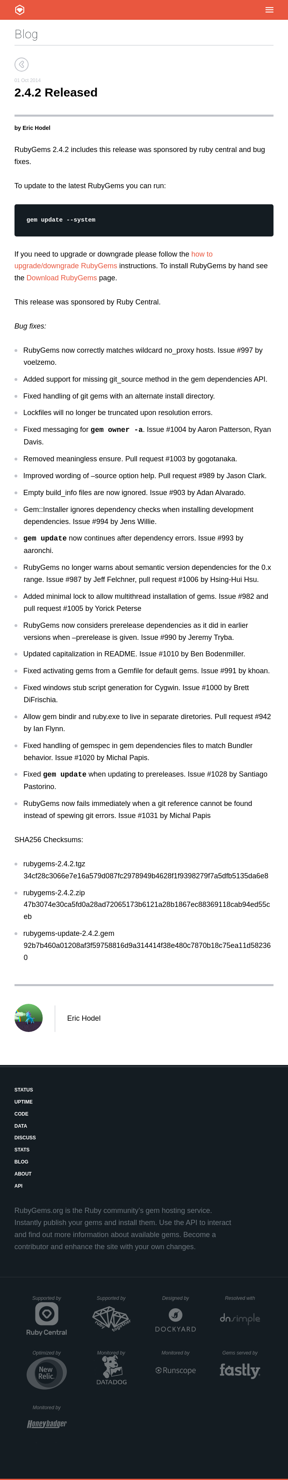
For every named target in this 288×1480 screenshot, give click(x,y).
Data (21, 1127)
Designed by (178, 1299)
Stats (22, 1151)
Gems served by (241, 1354)
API (19, 1187)
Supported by (49, 1302)
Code (22, 1115)
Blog (26, 34)
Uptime (24, 1103)
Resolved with (242, 1299)
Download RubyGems (62, 279)
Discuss (25, 1139)
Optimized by (50, 1357)
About (23, 1175)
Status (24, 1091)
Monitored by (114, 1354)
